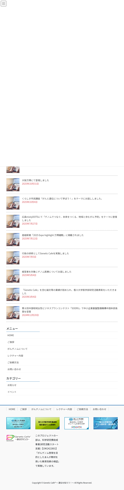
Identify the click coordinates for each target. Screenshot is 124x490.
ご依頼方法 (13, 362)
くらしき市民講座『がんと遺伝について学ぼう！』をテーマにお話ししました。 (62, 198)
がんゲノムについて (17, 348)
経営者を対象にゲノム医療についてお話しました (47, 271)
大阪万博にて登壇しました (35, 180)
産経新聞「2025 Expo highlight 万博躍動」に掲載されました (53, 235)
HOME (10, 335)
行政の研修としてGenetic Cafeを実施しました (45, 253)
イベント (11, 391)
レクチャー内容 (15, 355)
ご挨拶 (10, 342)
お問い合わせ (14, 369)
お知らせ (11, 385)
